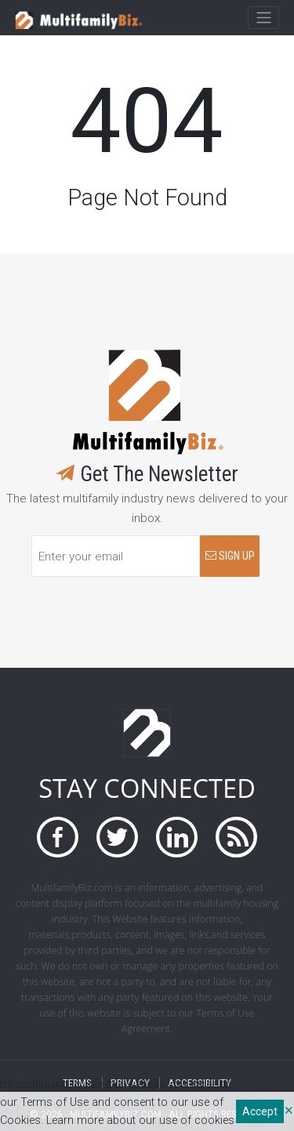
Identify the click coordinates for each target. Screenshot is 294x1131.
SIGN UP (230, 556)
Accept (260, 1111)
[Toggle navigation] (263, 18)
